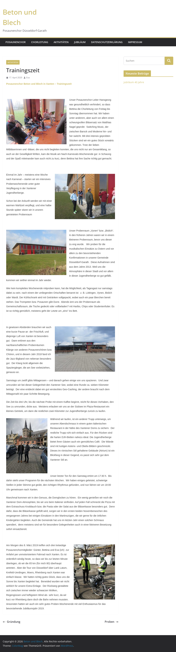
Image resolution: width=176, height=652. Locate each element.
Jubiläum (80, 42)
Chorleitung (39, 42)
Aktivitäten (61, 42)
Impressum (135, 42)
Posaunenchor (16, 42)
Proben (111, 622)
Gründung (11, 622)
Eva (28, 77)
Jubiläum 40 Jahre (134, 82)
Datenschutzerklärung (107, 42)
